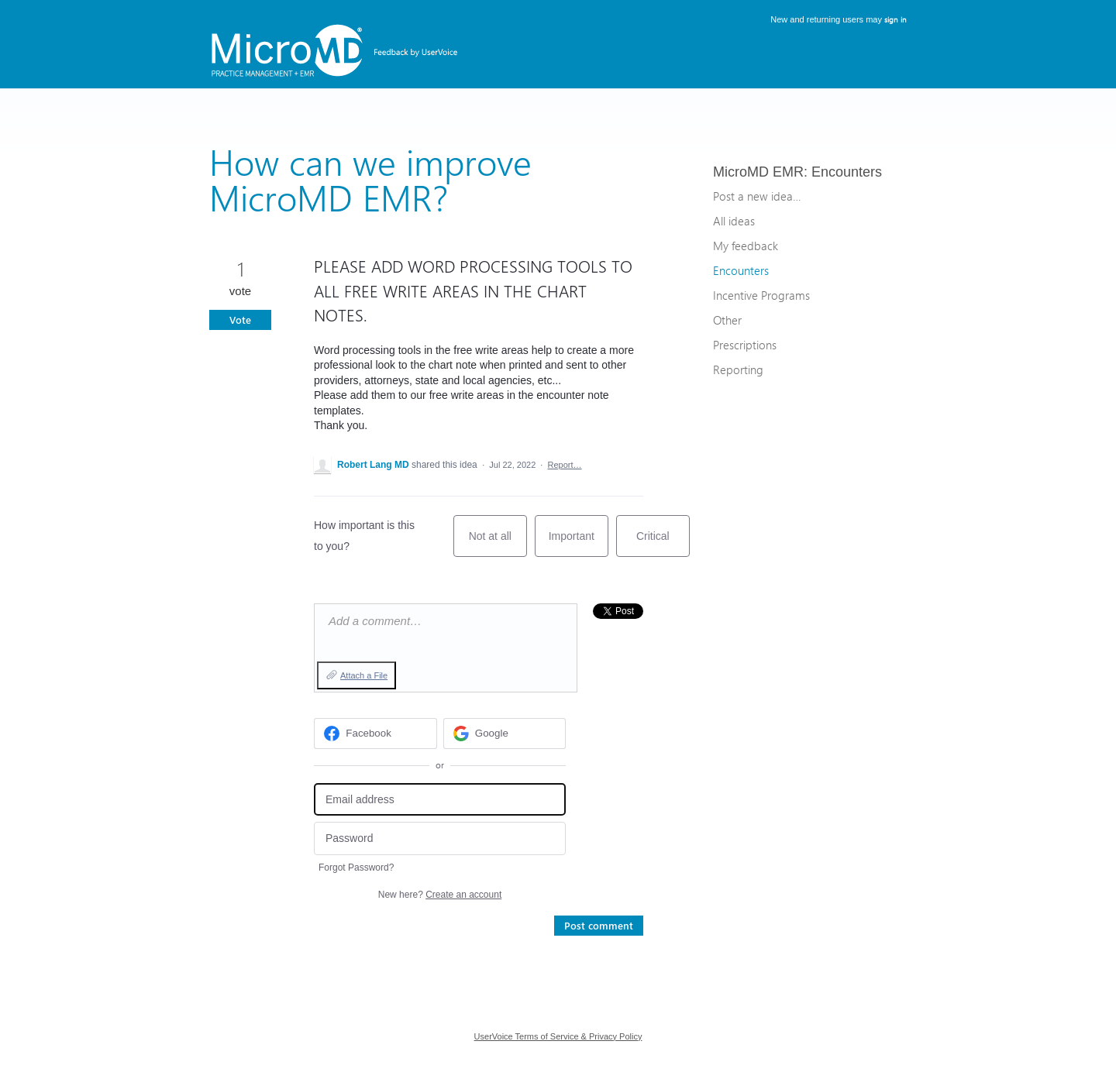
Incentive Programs (761, 295)
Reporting (738, 369)
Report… (565, 464)
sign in (895, 19)
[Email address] (440, 799)
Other (727, 320)
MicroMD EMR (758, 172)
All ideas (734, 220)
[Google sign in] (505, 733)
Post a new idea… (757, 196)
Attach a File (364, 675)
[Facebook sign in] (375, 733)
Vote (240, 319)
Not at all (498, 543)
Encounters (846, 172)
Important (578, 543)
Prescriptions (745, 344)
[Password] (440, 838)
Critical (663, 543)
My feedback (745, 245)
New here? (439, 894)
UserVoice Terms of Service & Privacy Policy (558, 1036)
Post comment (598, 925)
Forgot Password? (356, 867)
